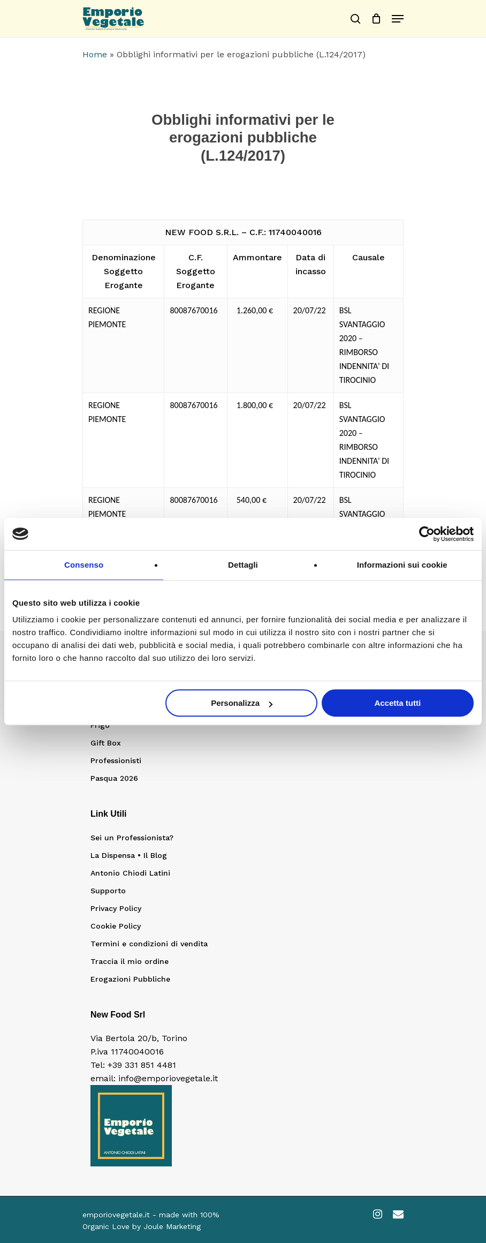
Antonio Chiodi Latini (130, 873)
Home (94, 54)
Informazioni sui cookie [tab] (402, 564)
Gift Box (105, 743)
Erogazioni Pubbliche (130, 979)
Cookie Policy (115, 926)
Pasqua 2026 (114, 778)
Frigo (100, 725)
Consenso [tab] (83, 564)
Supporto (108, 890)
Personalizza (241, 702)
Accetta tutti (397, 702)
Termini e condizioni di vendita (149, 943)
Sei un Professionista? (131, 837)
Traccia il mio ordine (129, 961)
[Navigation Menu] (398, 18)
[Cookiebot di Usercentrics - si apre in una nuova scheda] (427, 534)
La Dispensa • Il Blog (128, 855)
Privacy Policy (115, 908)
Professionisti (115, 760)
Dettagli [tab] (243, 564)
